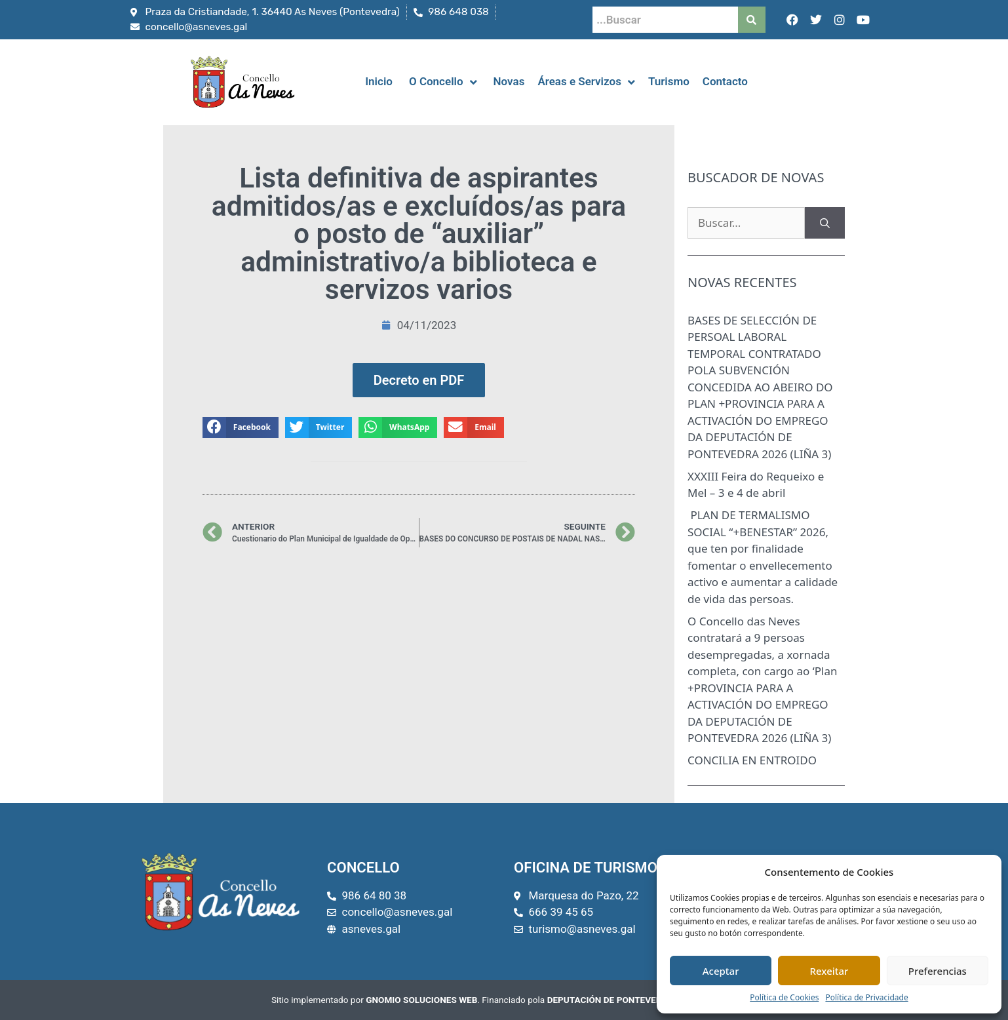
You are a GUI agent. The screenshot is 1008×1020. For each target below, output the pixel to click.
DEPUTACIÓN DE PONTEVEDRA (610, 999)
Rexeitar (829, 970)
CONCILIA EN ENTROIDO (752, 760)
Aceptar (721, 970)
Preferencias (937, 970)
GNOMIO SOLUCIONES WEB (421, 999)
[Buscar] (825, 223)
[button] (241, 427)
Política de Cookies (784, 997)
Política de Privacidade (866, 997)
